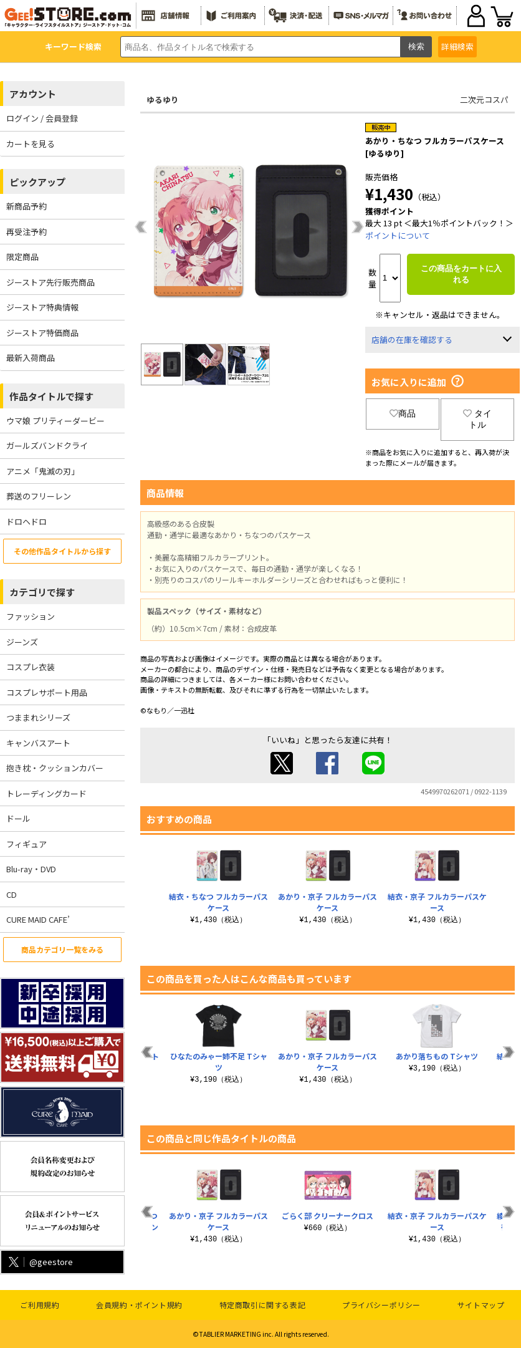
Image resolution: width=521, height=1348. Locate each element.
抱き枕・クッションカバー (54, 768)
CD (11, 894)
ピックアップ (37, 181)
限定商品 (22, 256)
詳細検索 (457, 46)
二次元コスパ (484, 99)
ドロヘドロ (26, 521)
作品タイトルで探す (51, 396)
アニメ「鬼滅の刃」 (42, 471)
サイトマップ (481, 1304)
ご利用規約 (39, 1304)
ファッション (30, 616)
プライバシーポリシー (381, 1304)
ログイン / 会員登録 (42, 118)
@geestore (39, 1262)
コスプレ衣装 (30, 667)
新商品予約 (26, 206)
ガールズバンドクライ (47, 445)
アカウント (32, 93)
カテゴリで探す (42, 592)
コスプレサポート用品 (46, 692)
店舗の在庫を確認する (411, 339)
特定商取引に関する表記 (262, 1304)
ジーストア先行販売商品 (50, 282)
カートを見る (30, 144)
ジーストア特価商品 (42, 333)
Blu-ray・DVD (31, 869)
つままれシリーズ (38, 717)
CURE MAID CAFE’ (38, 919)
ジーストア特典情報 (42, 307)
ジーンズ (22, 642)
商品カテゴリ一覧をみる (62, 949)
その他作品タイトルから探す (62, 551)
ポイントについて (397, 235)
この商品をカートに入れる (461, 274)
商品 (403, 413)
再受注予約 (26, 232)
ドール (18, 818)
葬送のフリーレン (38, 496)
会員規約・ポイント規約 (139, 1304)
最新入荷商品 (30, 357)
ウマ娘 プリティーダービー (55, 420)
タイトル (477, 419)
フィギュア (26, 844)
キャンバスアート (38, 743)
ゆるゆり (162, 99)
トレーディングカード (46, 793)
